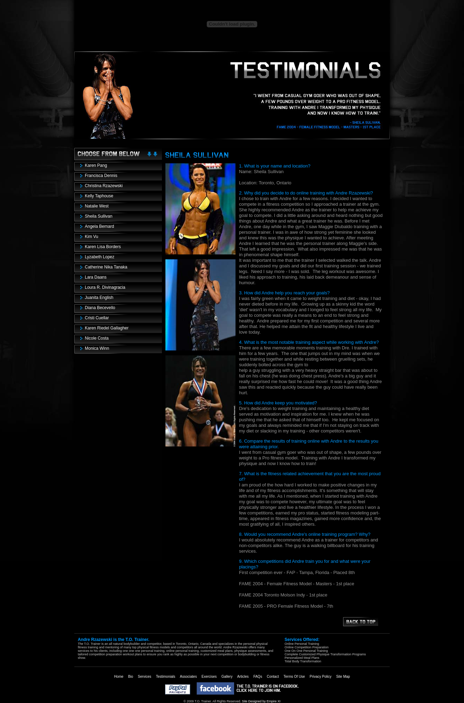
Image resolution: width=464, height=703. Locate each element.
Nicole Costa (97, 338)
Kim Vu (91, 236)
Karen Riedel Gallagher (107, 328)
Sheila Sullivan (98, 216)
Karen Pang (96, 165)
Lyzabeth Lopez (99, 256)
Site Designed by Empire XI (261, 701)
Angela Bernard (99, 226)
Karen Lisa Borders (103, 246)
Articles (243, 676)
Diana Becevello (100, 307)
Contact (273, 676)
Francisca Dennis (101, 175)
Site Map (343, 676)
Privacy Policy (321, 676)
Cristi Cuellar (97, 317)
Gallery (227, 676)
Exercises (209, 676)
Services (144, 676)
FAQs (257, 676)
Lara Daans (96, 277)
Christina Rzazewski (104, 185)
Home (118, 676)
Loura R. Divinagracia (105, 287)
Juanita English (99, 297)
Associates (188, 676)
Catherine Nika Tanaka (106, 267)
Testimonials (165, 676)
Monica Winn (97, 348)
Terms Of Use (294, 676)
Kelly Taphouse (99, 195)
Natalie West (97, 206)
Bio (130, 676)
